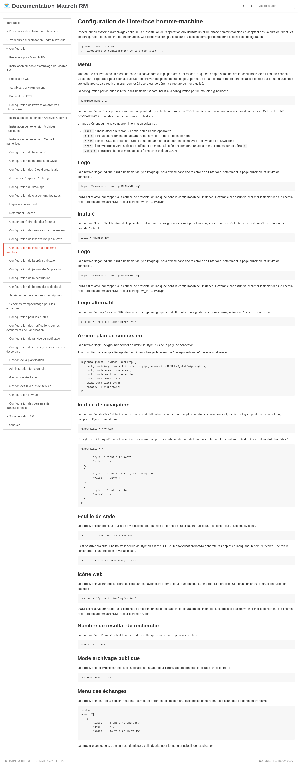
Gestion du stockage (21, 378)
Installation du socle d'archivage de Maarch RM (36, 68)
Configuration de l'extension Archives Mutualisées (32, 107)
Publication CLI (18, 79)
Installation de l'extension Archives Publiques (30, 128)
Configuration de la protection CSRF (32, 161)
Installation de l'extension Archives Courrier (36, 118)
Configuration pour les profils (27, 317)
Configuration (16, 49)
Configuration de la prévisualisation (31, 261)
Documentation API (20, 416)
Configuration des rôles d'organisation (33, 170)
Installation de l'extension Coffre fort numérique (32, 141)
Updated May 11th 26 (50, 761)
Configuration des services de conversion (35, 231)
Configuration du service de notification (34, 339)
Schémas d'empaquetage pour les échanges (30, 306)
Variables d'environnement (25, 88)
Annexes (13, 425)
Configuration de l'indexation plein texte (34, 239)
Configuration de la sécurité (26, 152)
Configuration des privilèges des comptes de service (35, 349)
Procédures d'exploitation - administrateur (35, 40)
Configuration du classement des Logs (33, 196)
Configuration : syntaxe (23, 395)
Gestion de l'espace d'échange (28, 178)
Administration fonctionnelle (26, 369)
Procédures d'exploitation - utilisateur (32, 31)
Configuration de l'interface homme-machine (31, 250)
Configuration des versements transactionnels (27, 405)
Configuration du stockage (25, 187)
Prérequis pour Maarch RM (26, 57)
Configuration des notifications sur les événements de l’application (33, 328)
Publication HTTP (19, 96)
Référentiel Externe (20, 213)
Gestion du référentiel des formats (30, 222)
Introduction (14, 22)
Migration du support (21, 204)
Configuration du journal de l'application (34, 269)
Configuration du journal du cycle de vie (34, 287)
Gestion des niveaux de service (28, 386)
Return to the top (18, 761)
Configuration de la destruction (28, 278)
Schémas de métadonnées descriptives (34, 296)
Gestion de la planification (25, 360)
